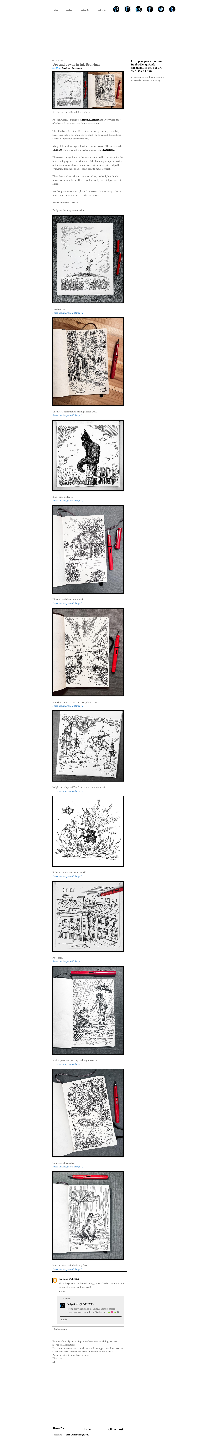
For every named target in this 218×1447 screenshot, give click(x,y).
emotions (57, 150)
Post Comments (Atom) (77, 1434)
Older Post (115, 1429)
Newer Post (59, 1428)
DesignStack (72, 1304)
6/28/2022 (74, 1279)
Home (86, 1429)
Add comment (61, 1329)
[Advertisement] (109, 35)
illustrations (108, 150)
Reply (62, 1291)
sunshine (63, 1279)
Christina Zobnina (89, 119)
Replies (66, 1298)
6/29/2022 (88, 1304)
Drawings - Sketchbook (71, 68)
